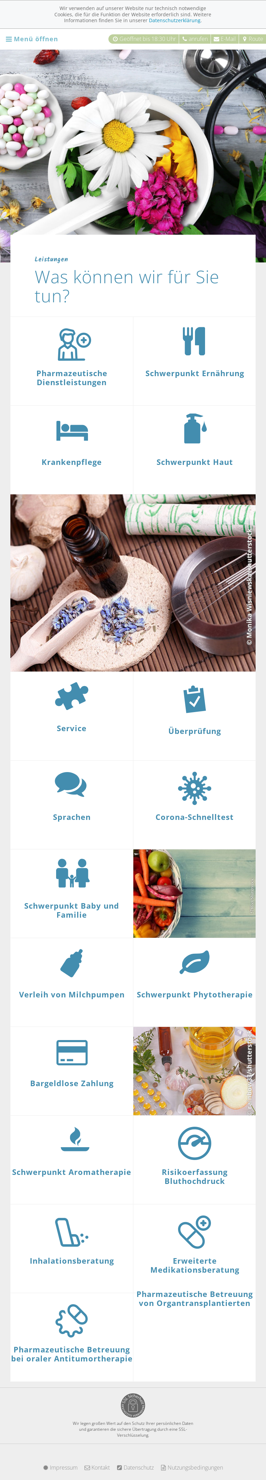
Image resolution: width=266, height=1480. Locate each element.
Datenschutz (135, 1467)
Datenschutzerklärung (175, 20)
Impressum (60, 1467)
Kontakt (97, 1467)
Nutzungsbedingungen (192, 1467)
